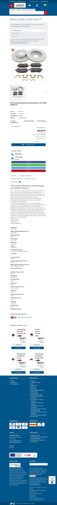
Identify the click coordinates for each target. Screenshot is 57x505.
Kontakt (13, 380)
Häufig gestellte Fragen (36, 394)
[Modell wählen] (28, 33)
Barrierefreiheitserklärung (37, 390)
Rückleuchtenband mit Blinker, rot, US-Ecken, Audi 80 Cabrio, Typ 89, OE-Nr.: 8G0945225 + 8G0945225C (21, 356)
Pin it (28, 170)
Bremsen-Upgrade (35, 438)
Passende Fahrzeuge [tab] (16, 179)
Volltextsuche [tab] (31, 10)
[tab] (18, 10)
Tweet (28, 168)
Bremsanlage (21, 19)
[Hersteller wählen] (28, 30)
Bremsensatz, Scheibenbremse (33, 19)
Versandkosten (43, 134)
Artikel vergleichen (41, 127)
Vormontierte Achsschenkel (38, 440)
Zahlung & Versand (36, 382)
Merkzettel (44, 1)
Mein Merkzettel (15, 384)
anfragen (17, 159)
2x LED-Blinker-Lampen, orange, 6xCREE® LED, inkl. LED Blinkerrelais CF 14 (39, 332)
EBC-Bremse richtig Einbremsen (39, 415)
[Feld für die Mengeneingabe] (43, 141)
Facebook (11, 445)
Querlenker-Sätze (35, 435)
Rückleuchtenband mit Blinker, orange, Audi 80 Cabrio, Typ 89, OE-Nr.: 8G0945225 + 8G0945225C (39, 356)
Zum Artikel (18, 348)
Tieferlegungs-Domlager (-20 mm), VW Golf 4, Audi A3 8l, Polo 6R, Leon (21, 332)
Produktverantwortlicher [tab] (26, 175)
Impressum (34, 388)
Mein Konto (14, 382)
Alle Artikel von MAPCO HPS (25, 317)
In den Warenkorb (28, 145)
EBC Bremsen (34, 441)
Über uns (33, 380)
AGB (32, 384)
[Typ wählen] (28, 36)
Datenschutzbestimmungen (35, 484)
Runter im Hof (34, 416)
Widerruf (33, 387)
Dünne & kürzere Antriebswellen (39, 437)
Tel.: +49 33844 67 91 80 (20, 1)
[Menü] (55, 477)
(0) (20, 108)
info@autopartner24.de (15, 442)
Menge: (37, 141)
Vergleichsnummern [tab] (30, 179)
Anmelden (32, 476)
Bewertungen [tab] (16, 182)
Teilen (28, 162)
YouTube (11, 447)
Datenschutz (34, 385)
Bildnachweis (34, 391)
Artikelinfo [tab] (13, 175)
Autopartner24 (13, 19)
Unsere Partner (35, 393)
